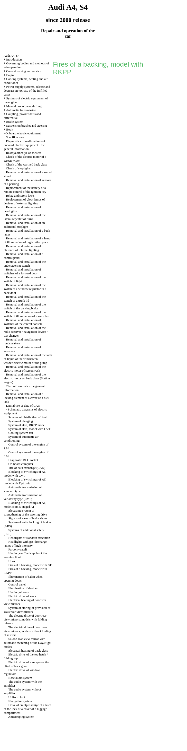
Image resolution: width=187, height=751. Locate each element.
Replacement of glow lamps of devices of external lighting (24, 201)
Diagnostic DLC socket (23, 460)
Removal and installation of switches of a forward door (22, 271)
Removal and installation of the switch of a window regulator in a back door (25, 289)
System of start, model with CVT (29, 429)
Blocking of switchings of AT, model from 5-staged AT (25, 504)
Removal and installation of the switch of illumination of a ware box (27, 314)
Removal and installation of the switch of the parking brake (25, 306)
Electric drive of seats (22, 596)
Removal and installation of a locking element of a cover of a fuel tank (26, 397)
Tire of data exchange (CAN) (26, 468)
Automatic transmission (21, 110)
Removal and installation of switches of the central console (23, 322)
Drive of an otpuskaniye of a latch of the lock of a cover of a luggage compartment (27, 709)
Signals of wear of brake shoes (27, 518)
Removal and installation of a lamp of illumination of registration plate (27, 240)
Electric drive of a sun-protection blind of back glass (27, 664)
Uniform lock (16, 697)
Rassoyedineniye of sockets (23, 153)
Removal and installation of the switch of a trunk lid (25, 298)
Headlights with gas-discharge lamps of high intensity (25, 543)
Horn (11, 561)
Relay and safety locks (20, 195)
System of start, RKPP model (26, 425)
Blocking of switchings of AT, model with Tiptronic (25, 481)
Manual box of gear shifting (23, 106)
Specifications (15, 137)
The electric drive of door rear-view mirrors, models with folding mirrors (25, 619)
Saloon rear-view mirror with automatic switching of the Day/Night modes (27, 642)
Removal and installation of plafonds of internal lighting (22, 248)
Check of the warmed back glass (26, 164)
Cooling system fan (20, 433)
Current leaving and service (23, 71)
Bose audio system (20, 678)
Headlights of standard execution (29, 538)
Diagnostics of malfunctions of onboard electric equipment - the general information (24, 145)
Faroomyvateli (17, 549)
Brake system (14, 121)
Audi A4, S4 (11, 55)
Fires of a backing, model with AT (29, 565)
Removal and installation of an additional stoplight (24, 224)
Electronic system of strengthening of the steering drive (25, 512)
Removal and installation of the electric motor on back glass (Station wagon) (27, 378)
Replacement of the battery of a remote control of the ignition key (25, 189)
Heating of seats (18, 592)
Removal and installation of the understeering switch (25, 263)
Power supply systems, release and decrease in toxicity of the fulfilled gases (27, 90)
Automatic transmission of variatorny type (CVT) (23, 497)
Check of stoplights (18, 168)
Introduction (14, 59)
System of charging (20, 421)
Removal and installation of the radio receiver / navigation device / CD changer (26, 331)
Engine (10, 75)
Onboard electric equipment (23, 133)
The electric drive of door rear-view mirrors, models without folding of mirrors (27, 631)
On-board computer (20, 464)
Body (9, 129)
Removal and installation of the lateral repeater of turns (25, 217)
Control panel (17, 584)
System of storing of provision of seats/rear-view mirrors (27, 609)
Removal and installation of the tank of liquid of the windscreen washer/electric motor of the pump (28, 359)
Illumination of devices (23, 588)
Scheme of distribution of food (27, 417)
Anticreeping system (21, 716)
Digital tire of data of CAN (23, 405)
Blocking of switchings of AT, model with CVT (25, 473)
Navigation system (20, 701)
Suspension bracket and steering (26, 125)
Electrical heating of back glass (28, 650)
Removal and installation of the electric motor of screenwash (25, 368)
